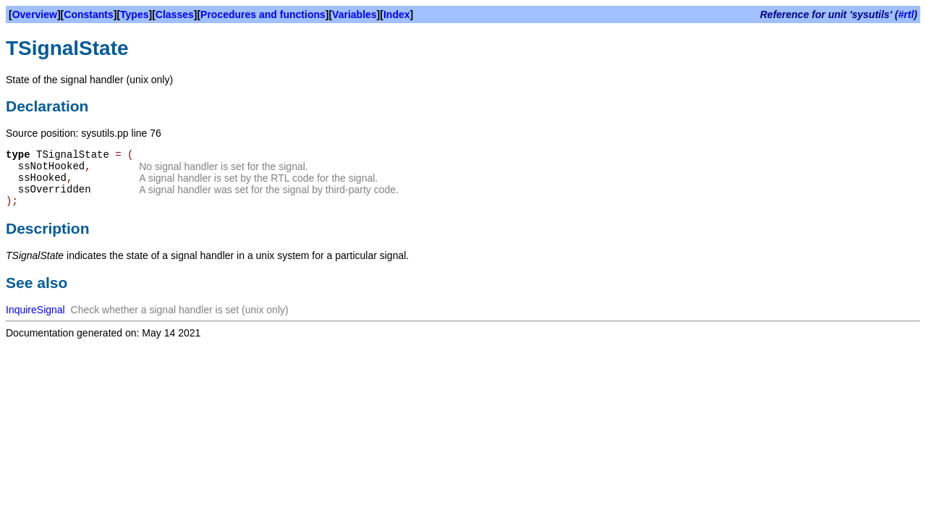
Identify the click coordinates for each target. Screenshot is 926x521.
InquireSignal (35, 309)
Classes (175, 14)
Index (396, 14)
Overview (34, 14)
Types (134, 14)
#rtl (906, 14)
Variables (354, 14)
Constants (88, 14)
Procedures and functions (263, 14)
